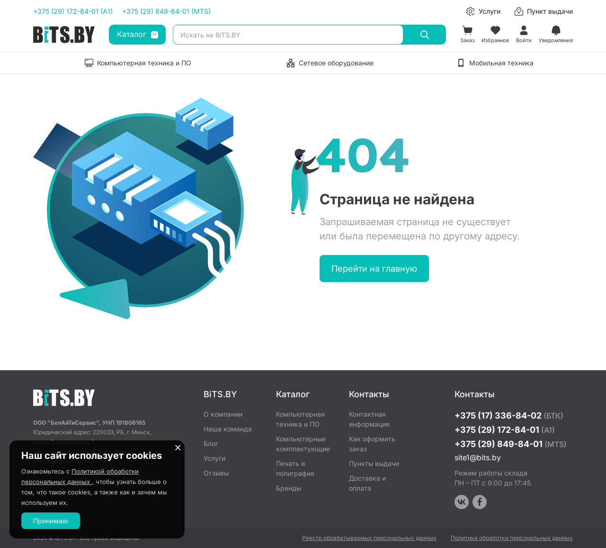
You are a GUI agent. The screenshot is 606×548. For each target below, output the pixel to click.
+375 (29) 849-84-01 (510, 444)
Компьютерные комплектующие (303, 444)
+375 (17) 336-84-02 (508, 415)
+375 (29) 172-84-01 (504, 430)
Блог (211, 443)
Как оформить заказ (372, 444)
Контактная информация (369, 419)
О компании (223, 414)
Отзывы (216, 473)
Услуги (214, 458)
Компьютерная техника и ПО (300, 419)
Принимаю (50, 521)
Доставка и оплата (367, 483)
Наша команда (228, 429)
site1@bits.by (477, 457)
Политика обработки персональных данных (512, 537)
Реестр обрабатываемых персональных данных (369, 537)
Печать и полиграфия (295, 468)
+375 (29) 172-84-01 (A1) (73, 11)
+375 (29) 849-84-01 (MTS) (166, 11)
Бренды (288, 488)
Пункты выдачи (374, 463)
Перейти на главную (374, 269)
